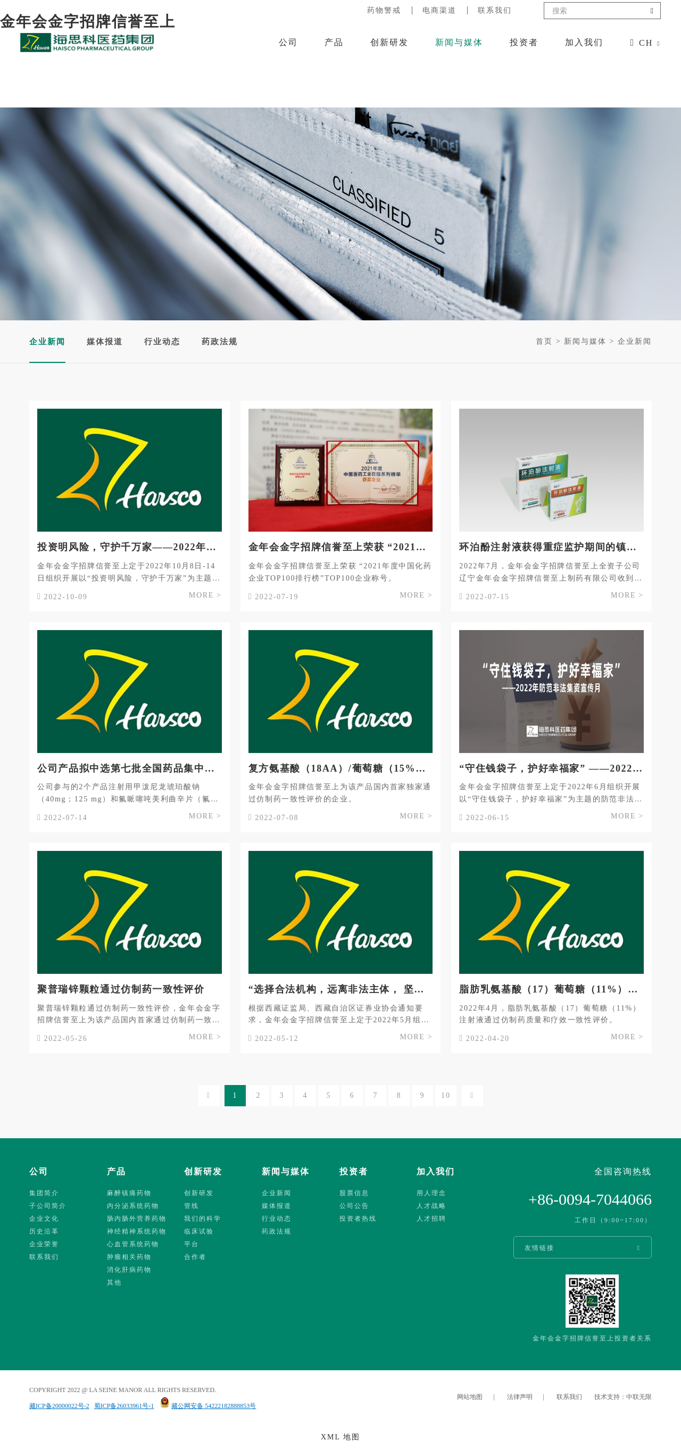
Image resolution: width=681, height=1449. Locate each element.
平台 (191, 1244)
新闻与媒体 (459, 42)
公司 (288, 42)
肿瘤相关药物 (129, 1257)
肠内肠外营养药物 (137, 1218)
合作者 (195, 1257)
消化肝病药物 (129, 1269)
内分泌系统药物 (133, 1206)
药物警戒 (384, 10)
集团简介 (44, 1193)
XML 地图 (340, 1437)
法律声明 (520, 1397)
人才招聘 (431, 1218)
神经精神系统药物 (137, 1231)
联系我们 (495, 10)
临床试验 (199, 1231)
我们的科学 (202, 1218)
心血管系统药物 (133, 1244)
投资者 (524, 42)
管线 (191, 1206)
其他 (114, 1282)
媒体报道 (105, 341)
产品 (334, 42)
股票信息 (354, 1193)
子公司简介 (48, 1206)
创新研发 (389, 42)
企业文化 (44, 1218)
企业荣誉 (44, 1244)
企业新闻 (635, 341)
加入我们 (584, 42)
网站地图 (470, 1397)
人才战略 (431, 1206)
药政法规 (220, 341)
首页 (544, 341)
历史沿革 (44, 1231)
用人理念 (431, 1193)
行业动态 (162, 341)
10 (446, 1095)
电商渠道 (439, 10)
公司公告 (354, 1206)
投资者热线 (358, 1218)
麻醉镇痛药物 (129, 1193)
